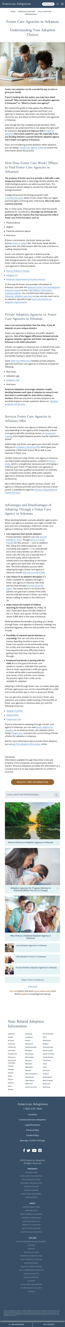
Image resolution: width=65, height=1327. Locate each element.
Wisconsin (46, 1084)
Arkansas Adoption (26, 11)
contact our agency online (31, 147)
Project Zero (17, 733)
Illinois (10, 1079)
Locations (32, 1114)
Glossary (31, 1281)
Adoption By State (31, 1252)
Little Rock (32, 986)
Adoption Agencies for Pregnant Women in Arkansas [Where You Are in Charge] (35, 889)
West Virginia (48, 1080)
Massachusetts (31, 1047)
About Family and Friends (31, 1194)
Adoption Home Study (31, 1221)
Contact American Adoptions (32, 1119)
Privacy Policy (32, 1130)
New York (29, 1084)
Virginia (46, 1074)
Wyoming (46, 1087)
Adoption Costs (31, 1211)
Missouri (28, 1060)
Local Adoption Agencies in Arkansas (31, 945)
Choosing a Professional (31, 1218)
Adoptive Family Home (31, 1207)
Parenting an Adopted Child (31, 1256)
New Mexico (30, 1080)
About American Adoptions (31, 1259)
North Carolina (31, 1087)
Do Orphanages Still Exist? (31, 1288)
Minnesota (29, 1054)
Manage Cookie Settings (32, 1140)
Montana (28, 1064)
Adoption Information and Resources (31, 1242)
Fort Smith (14, 991)
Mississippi (29, 1057)
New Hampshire (31, 1074)
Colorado (11, 1050)
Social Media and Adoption (31, 1284)
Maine (27, 1040)
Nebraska (29, 1067)
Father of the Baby (31, 1187)
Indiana (11, 1083)
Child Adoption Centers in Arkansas (31, 956)
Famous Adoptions (31, 1277)
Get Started (48, 4)
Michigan (28, 1050)
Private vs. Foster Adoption (31, 1267)
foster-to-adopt (19, 243)
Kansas (10, 1089)
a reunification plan (14, 198)
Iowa (10, 1086)
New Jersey (29, 1077)
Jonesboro (47, 991)
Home (13, 11)
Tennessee (47, 1060)
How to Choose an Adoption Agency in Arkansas (33, 842)
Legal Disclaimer (32, 1124)
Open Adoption (31, 1197)
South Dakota (48, 1057)
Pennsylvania (48, 1047)
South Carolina (48, 1054)
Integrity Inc (12, 275)
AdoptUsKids (12, 715)
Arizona (11, 1040)
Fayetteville (38, 991)
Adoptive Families (14, 711)
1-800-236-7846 (32, 1108)
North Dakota (48, 1034)
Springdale (23, 994)
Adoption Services (31, 1263)
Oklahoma (47, 1040)
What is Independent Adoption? (31, 1270)
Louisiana (29, 1037)
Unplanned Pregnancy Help (31, 1183)
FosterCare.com (13, 719)
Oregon (45, 1044)
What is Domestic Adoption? (31, 1214)
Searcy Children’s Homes (17, 271)
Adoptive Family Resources (31, 1232)
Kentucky (28, 1034)
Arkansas (11, 1044)
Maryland (29, 1044)
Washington (47, 1077)
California (12, 1047)
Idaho (10, 1076)
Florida (10, 1066)
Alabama (11, 1034)
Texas (45, 1064)
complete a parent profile (28, 447)
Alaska (10, 1037)
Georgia (11, 1069)
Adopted (31, 1249)
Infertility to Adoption (31, 1225)
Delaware (11, 1057)
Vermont (46, 1070)
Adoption (31, 1245)
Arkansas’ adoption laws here (19, 296)
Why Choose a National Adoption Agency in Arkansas (34, 937)
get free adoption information (27, 744)
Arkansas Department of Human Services (25, 279)
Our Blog (31, 1291)
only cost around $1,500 (33, 572)
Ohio (44, 1037)
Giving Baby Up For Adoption (31, 1176)
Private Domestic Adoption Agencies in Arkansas (36, 967)
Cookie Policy (32, 1135)
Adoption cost (12, 380)
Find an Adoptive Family (31, 1179)
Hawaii (10, 1073)
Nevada (28, 1070)
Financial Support (31, 1190)
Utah (45, 1067)
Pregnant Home (31, 1172)
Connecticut (12, 1054)
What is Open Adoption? (31, 1228)
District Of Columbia (12, 1061)
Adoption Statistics (31, 1274)
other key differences (21, 360)
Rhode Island (48, 1050)
